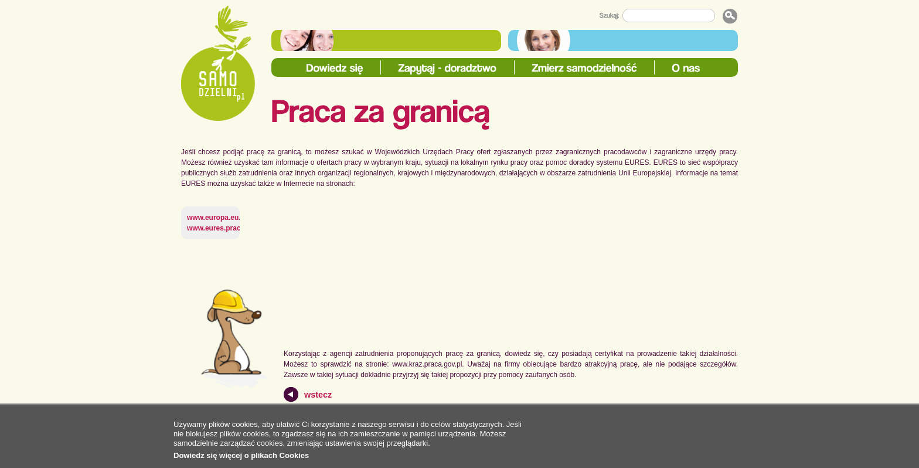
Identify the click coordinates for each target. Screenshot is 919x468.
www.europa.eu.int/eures (228, 217)
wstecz (318, 394)
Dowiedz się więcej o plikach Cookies (241, 455)
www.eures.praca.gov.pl (227, 228)
